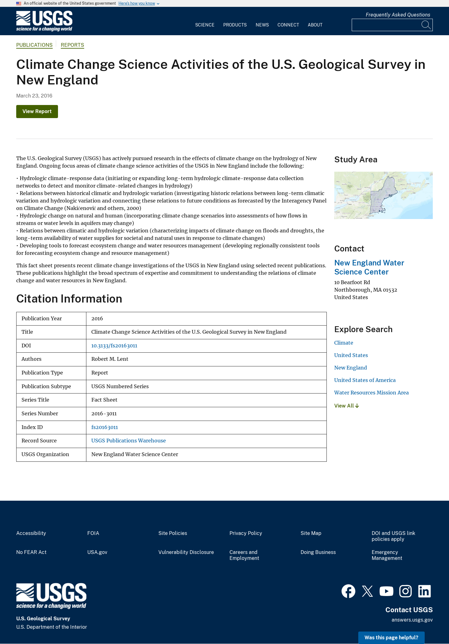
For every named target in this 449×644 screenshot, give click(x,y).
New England (350, 368)
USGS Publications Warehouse (128, 441)
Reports (72, 45)
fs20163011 (104, 427)
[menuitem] (205, 21)
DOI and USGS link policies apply (393, 536)
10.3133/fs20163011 (114, 346)
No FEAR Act (31, 552)
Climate (343, 343)
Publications (34, 45)
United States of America (365, 380)
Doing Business (318, 552)
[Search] (426, 25)
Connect (288, 24)
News (262, 24)
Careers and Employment (244, 555)
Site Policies (172, 533)
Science (205, 24)
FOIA (93, 533)
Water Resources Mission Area (371, 392)
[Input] (392, 25)
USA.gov (97, 552)
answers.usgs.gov (412, 620)
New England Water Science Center (369, 267)
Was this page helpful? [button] (391, 638)
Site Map (311, 533)
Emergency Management (387, 555)
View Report (37, 111)
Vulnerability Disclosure (186, 552)
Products (235, 24)
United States (351, 355)
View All (346, 406)
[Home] (44, 30)
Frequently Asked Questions (398, 15)
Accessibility (31, 533)
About (315, 24)
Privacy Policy (245, 533)
